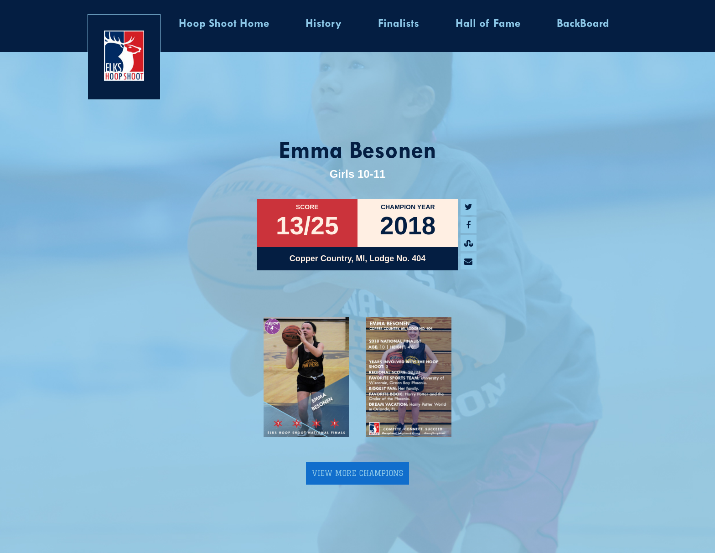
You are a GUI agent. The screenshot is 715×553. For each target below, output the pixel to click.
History (324, 24)
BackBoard (583, 24)
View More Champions (357, 473)
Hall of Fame (488, 24)
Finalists (398, 24)
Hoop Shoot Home (224, 24)
